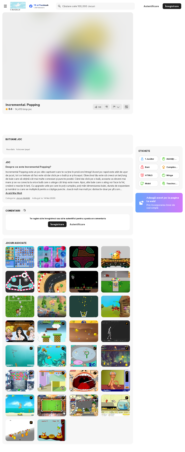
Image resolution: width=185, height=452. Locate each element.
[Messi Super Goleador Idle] (20, 306)
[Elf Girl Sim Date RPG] (20, 331)
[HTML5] (148, 175)
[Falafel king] (83, 405)
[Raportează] (116, 107)
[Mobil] (148, 183)
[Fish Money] (115, 356)
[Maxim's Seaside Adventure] (20, 405)
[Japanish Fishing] (83, 356)
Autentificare (151, 6)
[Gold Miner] (83, 331)
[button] (14, 193)
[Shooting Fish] (20, 356)
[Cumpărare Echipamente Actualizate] (169, 167)
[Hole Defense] (51, 306)
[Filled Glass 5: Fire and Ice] (83, 306)
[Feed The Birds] (51, 430)
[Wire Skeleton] (115, 331)
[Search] (59, 6)
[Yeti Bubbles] (20, 380)
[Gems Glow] (51, 257)
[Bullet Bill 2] (51, 331)
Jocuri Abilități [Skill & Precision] (23, 198)
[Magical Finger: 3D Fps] (115, 306)
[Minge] (169, 175)
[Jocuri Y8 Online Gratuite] (18, 6)
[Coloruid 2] (83, 257)
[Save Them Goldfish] (115, 405)
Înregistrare (172, 6)
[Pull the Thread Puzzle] (20, 282)
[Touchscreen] (169, 183)
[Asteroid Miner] (83, 282)
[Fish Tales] (51, 356)
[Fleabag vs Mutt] (51, 380)
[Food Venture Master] (115, 282)
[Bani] (148, 167)
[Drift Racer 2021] (51, 282)
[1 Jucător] (148, 159)
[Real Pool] (51, 405)
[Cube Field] (20, 430)
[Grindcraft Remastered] (20, 257)
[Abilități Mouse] (169, 159)
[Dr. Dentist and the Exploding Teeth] (83, 380)
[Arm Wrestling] (115, 380)
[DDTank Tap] (115, 257)
